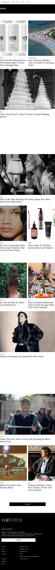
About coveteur (6, 529)
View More (27, 504)
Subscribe (18, 540)
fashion (3, 546)
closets (3, 551)
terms (21, 553)
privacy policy (23, 551)
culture (3, 553)
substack (3, 561)
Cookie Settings (24, 558)
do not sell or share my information (29, 556)
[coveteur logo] (5, 2)
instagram (4, 558)
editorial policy (24, 546)
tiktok (3, 563)
